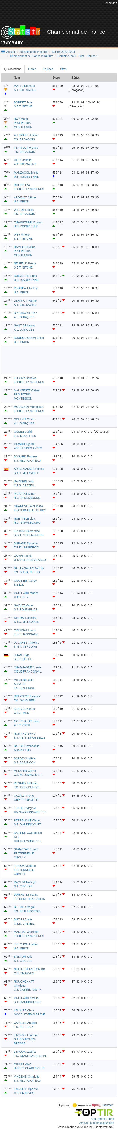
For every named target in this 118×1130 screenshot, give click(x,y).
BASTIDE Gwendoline (28, 832)
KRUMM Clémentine (27, 531)
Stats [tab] (63, 69)
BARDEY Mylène (24, 758)
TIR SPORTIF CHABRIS (29, 898)
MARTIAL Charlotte (26, 931)
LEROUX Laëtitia (25, 1051)
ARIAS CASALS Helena (29, 469)
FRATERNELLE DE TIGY (30, 510)
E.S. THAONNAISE (26, 634)
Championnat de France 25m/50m (31, 56)
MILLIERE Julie (23, 679)
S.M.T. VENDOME (25, 646)
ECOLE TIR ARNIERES (29, 189)
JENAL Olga (21, 655)
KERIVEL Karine (24, 708)
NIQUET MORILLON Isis (29, 969)
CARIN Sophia (23, 555)
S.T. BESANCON (25, 762)
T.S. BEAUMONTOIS (27, 911)
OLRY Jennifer (23, 160)
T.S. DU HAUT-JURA (27, 572)
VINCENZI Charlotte (26, 1076)
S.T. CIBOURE (23, 886)
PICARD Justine (24, 493)
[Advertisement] (55, 360)
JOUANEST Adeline (26, 642)
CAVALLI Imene (24, 795)
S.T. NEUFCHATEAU (27, 460)
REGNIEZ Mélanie (25, 783)
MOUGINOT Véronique (28, 406)
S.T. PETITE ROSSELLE (29, 737)
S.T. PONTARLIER (25, 609)
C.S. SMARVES (24, 973)
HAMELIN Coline (24, 247)
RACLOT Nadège (25, 882)
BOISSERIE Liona (25, 275)
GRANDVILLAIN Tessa (28, 506)
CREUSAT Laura (24, 630)
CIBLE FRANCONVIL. (28, 671)
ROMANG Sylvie (24, 733)
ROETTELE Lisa (24, 518)
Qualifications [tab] (12, 69)
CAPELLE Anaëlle (25, 1022)
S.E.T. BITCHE (23, 106)
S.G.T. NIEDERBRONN (28, 535)
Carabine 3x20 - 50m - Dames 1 (77, 56)
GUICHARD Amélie (26, 998)
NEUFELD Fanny (25, 263)
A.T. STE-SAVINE (25, 90)
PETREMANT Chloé (27, 820)
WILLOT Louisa (24, 209)
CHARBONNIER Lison (28, 222)
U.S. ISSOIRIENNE (26, 176)
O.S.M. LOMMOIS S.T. (28, 774)
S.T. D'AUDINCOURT (27, 824)
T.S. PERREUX (23, 1026)
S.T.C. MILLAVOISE (26, 473)
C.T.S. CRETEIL (24, 485)
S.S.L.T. (19, 584)
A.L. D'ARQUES (24, 317)
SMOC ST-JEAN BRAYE (29, 1014)
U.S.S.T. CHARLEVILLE (29, 1068)
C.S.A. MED (21, 712)
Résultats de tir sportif (33, 51)
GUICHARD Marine (26, 593)
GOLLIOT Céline (24, 419)
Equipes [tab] (48, 69)
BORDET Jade (23, 102)
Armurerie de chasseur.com (96, 1123)
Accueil (10, 51)
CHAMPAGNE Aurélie (27, 667)
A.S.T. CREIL (22, 725)
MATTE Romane (24, 85)
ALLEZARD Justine (26, 135)
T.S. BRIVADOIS (24, 139)
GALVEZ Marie (23, 605)
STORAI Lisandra (25, 617)
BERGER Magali (24, 907)
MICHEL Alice (22, 1064)
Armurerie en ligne (102, 1118)
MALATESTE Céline (26, 390)
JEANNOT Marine (25, 300)
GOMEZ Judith (23, 431)
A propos (64, 1105)
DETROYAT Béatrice (27, 696)
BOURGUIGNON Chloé (29, 338)
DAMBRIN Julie (24, 481)
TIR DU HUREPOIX (26, 547)
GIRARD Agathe (24, 444)
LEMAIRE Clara (24, 1010)
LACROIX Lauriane (26, 1035)
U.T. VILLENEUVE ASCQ (30, 559)
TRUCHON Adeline (26, 944)
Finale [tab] (32, 69)
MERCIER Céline (25, 770)
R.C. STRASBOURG (27, 497)
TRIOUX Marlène (25, 865)
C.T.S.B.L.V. (21, 597)
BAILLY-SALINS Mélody (29, 568)
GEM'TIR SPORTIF (26, 799)
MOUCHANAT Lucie (26, 721)
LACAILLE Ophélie (26, 1089)
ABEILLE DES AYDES (28, 448)
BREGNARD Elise (25, 313)
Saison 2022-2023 (63, 51)
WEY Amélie (22, 234)
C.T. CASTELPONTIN (27, 989)
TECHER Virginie (25, 808)
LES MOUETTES (25, 435)
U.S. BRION (21, 201)
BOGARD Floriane (25, 456)
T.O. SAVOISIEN (24, 700)
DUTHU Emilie (23, 919)
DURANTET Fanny (26, 894)
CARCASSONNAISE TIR (30, 812)
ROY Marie (21, 118)
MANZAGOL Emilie (26, 172)
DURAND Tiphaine (26, 543)
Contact (108, 1105)
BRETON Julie (23, 956)
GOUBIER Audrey (25, 580)
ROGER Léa (22, 185)
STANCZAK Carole (26, 849)
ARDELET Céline (25, 197)
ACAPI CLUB (22, 750)
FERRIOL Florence (26, 147)
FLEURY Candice (25, 378)
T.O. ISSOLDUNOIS (26, 787)
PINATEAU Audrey (25, 288)
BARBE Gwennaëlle (26, 746)
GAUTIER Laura (24, 325)
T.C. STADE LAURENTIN (30, 1055)
